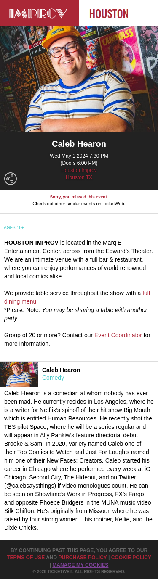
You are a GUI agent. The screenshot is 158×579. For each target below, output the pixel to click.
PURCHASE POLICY (83, 557)
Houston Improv (79, 170)
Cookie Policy (131, 557)
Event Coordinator (118, 335)
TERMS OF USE (26, 557)
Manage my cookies (80, 565)
